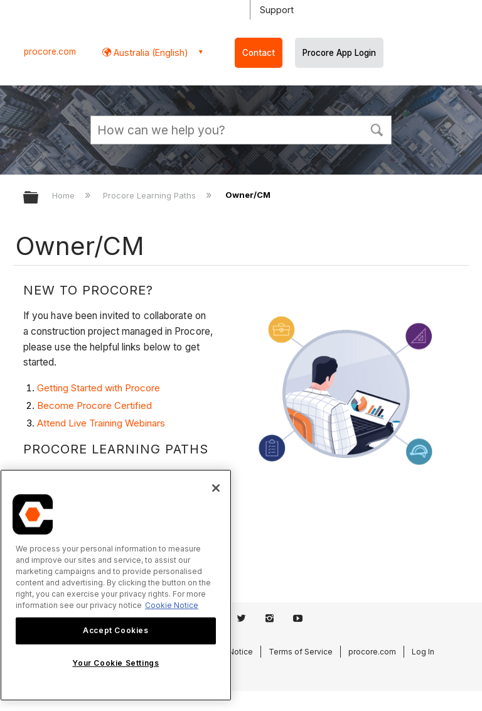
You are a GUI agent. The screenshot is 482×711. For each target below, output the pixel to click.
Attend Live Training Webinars (101, 423)
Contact (258, 53)
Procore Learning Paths (150, 195)
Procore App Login (339, 53)
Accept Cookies (115, 630)
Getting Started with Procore (98, 388)
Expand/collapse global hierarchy (39, 198)
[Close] (216, 488)
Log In (423, 651)
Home (64, 195)
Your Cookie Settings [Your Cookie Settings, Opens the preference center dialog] (115, 663)
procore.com (50, 51)
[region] (116, 585)
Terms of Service (301, 651)
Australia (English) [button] (149, 52)
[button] (377, 129)
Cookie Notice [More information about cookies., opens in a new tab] (171, 605)
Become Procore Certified (94, 405)
